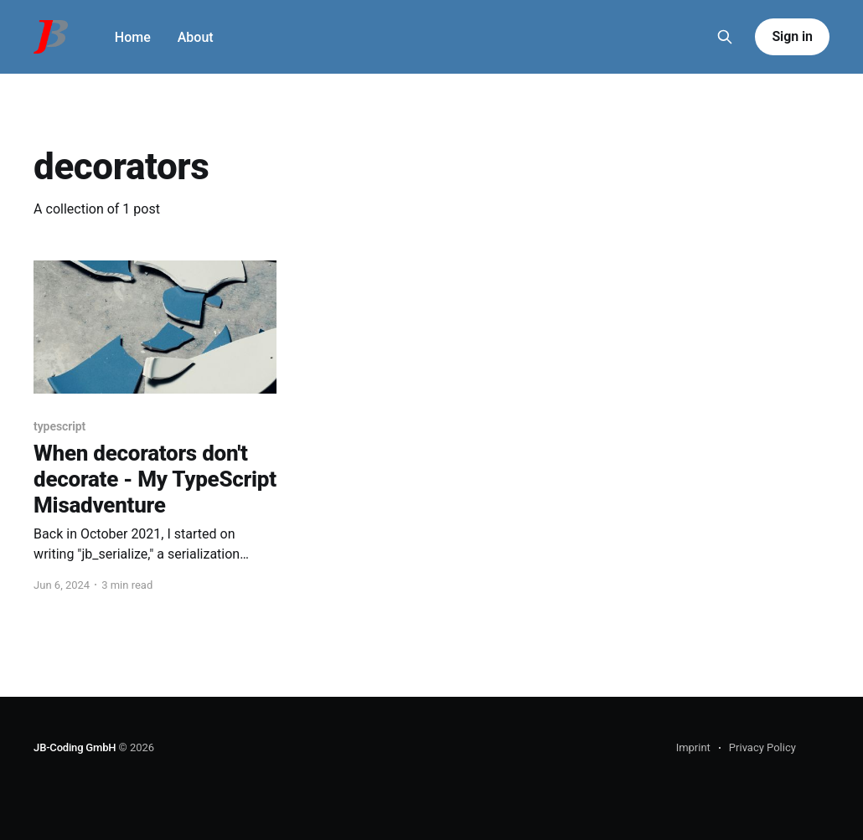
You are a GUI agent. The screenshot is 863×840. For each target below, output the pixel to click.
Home (133, 37)
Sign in (792, 36)
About (196, 37)
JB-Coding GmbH (75, 747)
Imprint (693, 747)
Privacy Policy (762, 747)
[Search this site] (724, 36)
